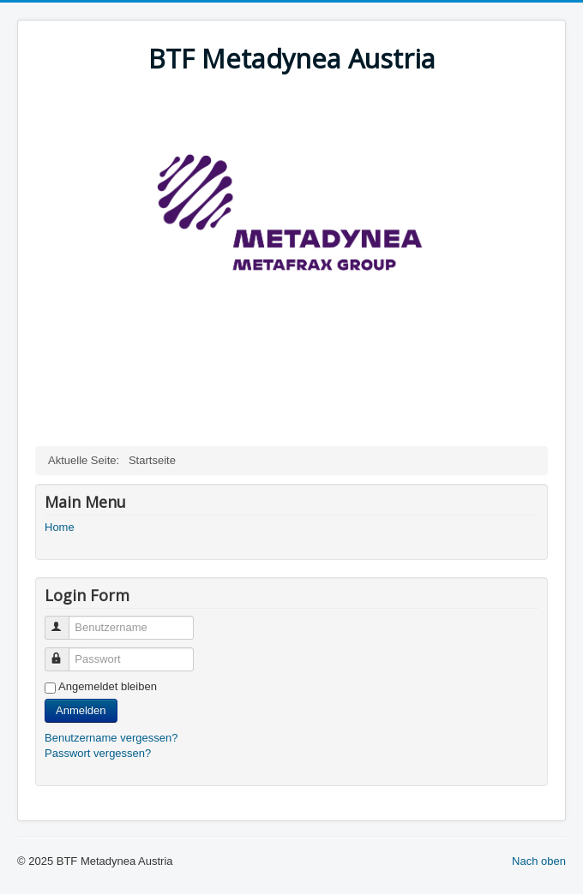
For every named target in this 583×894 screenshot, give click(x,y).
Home (60, 527)
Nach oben (539, 861)
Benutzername (64, 620)
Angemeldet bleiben (107, 686)
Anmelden (81, 710)
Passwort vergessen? (98, 753)
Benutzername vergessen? (111, 737)
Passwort (64, 652)
